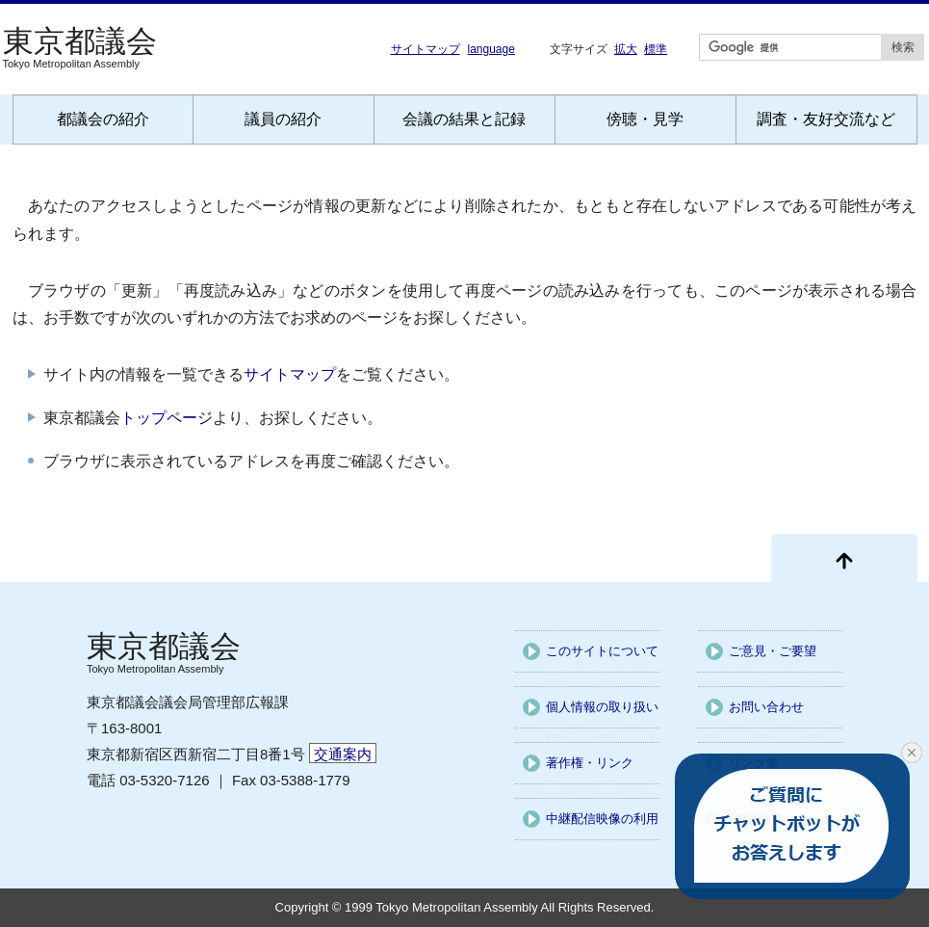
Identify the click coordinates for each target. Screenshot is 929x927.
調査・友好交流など (826, 119)
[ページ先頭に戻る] (844, 558)
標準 (655, 48)
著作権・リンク (589, 762)
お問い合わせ (766, 707)
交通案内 (343, 754)
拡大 (625, 48)
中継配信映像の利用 (602, 818)
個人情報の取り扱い (602, 707)
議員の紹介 (283, 119)
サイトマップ (425, 49)
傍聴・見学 (645, 119)
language (491, 49)
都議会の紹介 (103, 119)
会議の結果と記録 (464, 119)
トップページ (166, 418)
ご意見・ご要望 (772, 651)
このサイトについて (602, 651)
